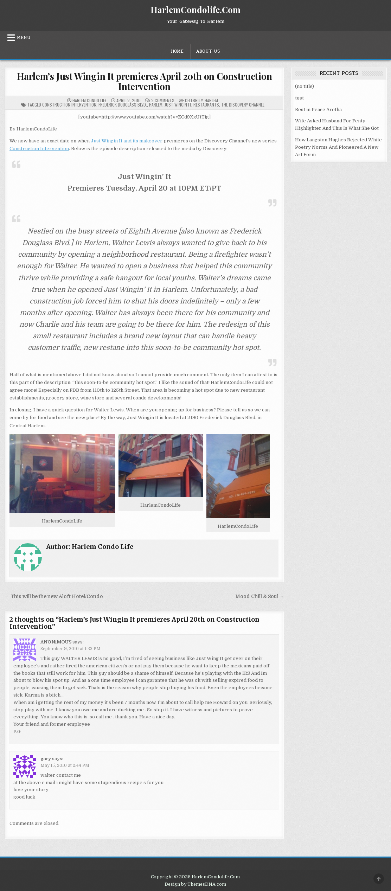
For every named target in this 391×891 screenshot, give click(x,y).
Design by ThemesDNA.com (195, 884)
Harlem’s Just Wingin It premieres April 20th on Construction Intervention (144, 81)
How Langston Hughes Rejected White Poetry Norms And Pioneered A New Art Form (338, 147)
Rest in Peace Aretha (318, 109)
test (299, 98)
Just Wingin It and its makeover (126, 140)
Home (177, 51)
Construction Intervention (69, 105)
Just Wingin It (178, 105)
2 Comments (162, 100)
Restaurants (206, 105)
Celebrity (194, 100)
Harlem (211, 100)
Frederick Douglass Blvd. (122, 105)
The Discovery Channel (242, 105)
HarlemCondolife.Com (195, 9)
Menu (24, 37)
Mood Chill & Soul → (259, 596)
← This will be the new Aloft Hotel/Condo (54, 596)
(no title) (304, 86)
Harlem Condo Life (89, 100)
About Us (208, 51)
